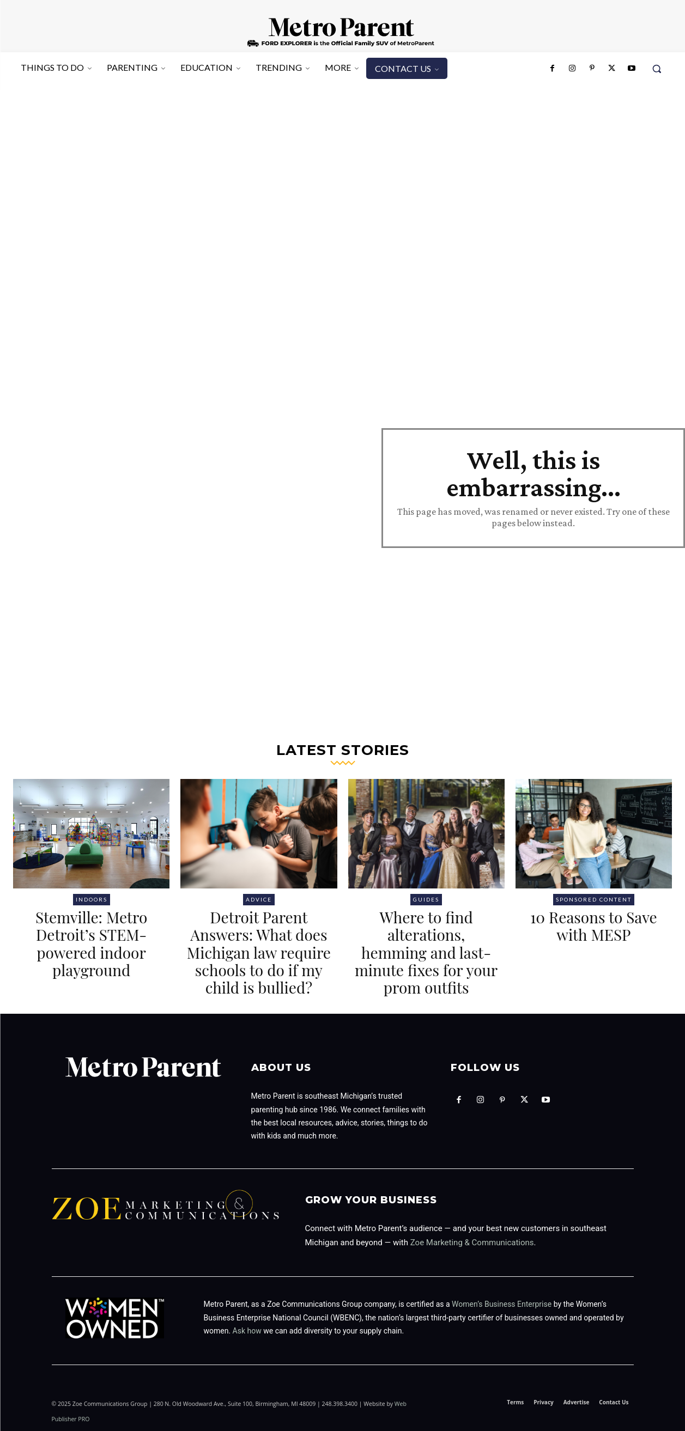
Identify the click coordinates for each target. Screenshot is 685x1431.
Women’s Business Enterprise (501, 1304)
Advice (259, 899)
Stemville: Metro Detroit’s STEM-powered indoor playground (91, 943)
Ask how (247, 1330)
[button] (656, 68)
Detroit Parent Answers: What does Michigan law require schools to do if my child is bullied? (259, 952)
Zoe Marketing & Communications (472, 1242)
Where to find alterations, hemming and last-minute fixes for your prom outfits (426, 952)
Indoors (91, 899)
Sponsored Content (594, 899)
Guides (426, 899)
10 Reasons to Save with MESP (593, 926)
